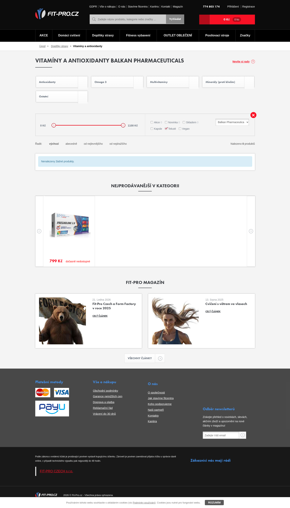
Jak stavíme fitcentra (161, 401)
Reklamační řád (103, 411)
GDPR (93, 6)
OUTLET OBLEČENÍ (178, 35)
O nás (121, 6)
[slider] (54, 128)
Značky (245, 35)
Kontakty (153, 419)
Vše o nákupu (108, 6)
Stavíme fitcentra (137, 6)
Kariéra (154, 6)
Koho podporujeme (160, 407)
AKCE (43, 35)
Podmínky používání (144, 502)
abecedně (71, 146)
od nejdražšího (118, 146)
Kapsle (158, 131)
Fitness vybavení (138, 35)
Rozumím (214, 502)
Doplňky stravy (102, 35)
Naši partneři (156, 413)
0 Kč (232, 19)
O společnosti (156, 396)
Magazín (178, 6)
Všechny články (141, 362)
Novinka (174, 125)
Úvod (42, 46)
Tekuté (172, 131)
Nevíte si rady (240, 61)
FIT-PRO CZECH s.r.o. (56, 475)
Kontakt (165, 6)
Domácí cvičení (69, 35)
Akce (158, 125)
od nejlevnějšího (93, 146)
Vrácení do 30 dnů (104, 417)
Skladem (192, 125)
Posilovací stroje (217, 35)
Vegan (186, 131)
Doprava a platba (103, 405)
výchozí (54, 146)
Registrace (248, 6)
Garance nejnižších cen (107, 399)
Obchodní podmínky (105, 394)
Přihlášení (233, 6)
